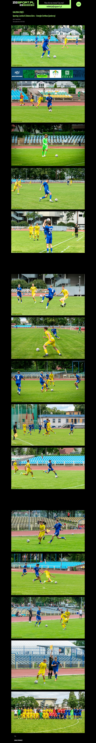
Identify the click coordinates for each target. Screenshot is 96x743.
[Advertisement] (48, 263)
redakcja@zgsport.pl (54, 6)
